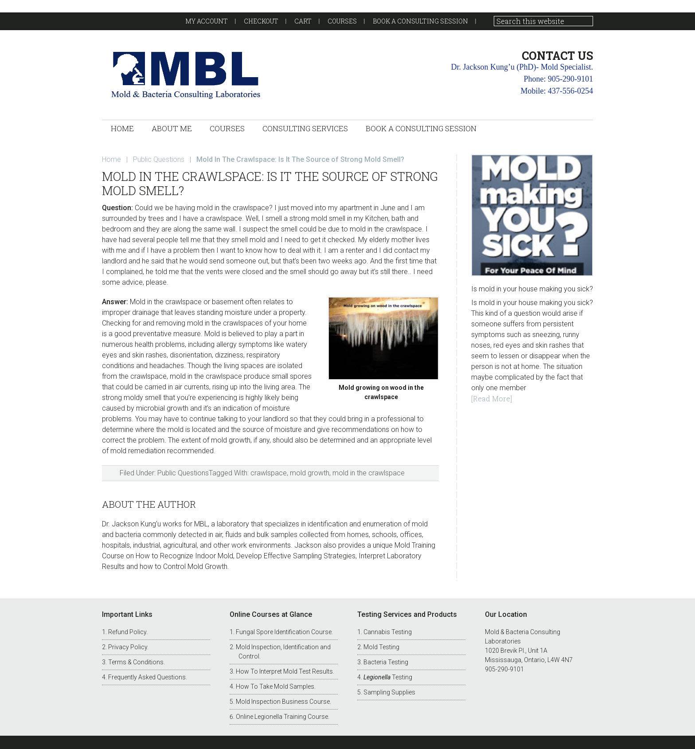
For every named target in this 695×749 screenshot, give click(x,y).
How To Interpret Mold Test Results (284, 671)
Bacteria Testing (385, 662)
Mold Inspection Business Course (283, 701)
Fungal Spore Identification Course (284, 631)
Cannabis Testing (387, 631)
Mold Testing (381, 647)
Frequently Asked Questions (147, 677)
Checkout (261, 21)
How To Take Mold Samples (275, 686)
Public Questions (183, 473)
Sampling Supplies (389, 692)
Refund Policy (127, 631)
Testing (387, 677)
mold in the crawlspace (368, 473)
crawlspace (268, 473)
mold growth (309, 473)
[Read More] (491, 398)
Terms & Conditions (136, 662)
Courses (342, 21)
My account (206, 21)
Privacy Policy (127, 647)
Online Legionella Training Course (282, 716)
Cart (303, 21)
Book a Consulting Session (420, 21)
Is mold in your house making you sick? (532, 289)
